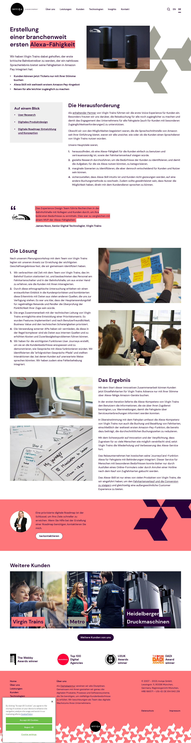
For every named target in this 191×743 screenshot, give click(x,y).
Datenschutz (147, 710)
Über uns (50, 9)
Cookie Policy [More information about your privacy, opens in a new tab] (26, 731)
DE (179, 9)
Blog (12, 707)
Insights (112, 9)
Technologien (96, 9)
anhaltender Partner (84, 113)
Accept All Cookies (29, 736)
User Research (27, 115)
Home (13, 681)
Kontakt (125, 9)
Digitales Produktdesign (33, 122)
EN (174, 9)
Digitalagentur (67, 685)
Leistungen (65, 9)
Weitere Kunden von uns (95, 637)
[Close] (52, 718)
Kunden (80, 9)
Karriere (14, 699)
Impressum (174, 710)
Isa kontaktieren (49, 536)
